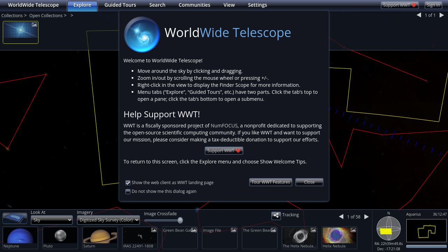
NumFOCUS (224, 125)
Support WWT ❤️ (223, 151)
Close (309, 182)
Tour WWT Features (271, 182)
